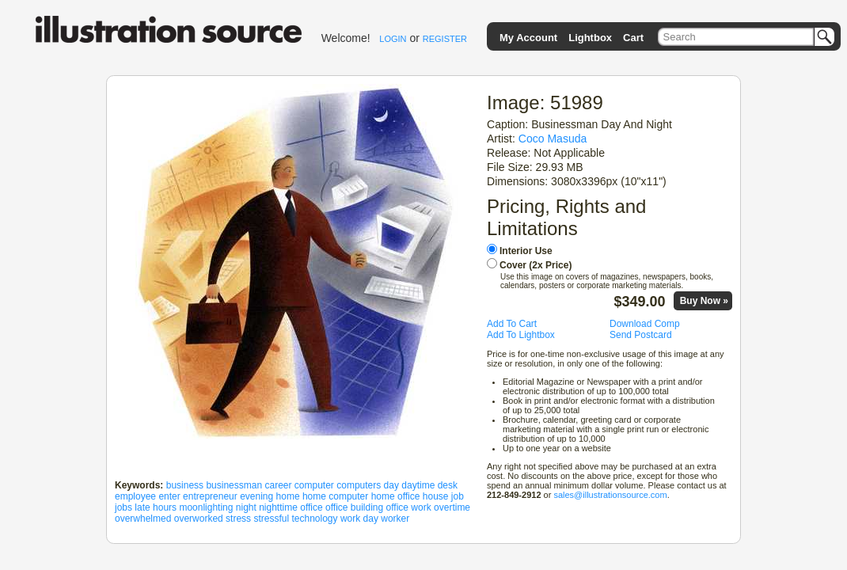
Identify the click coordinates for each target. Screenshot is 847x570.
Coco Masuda (552, 138)
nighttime (278, 507)
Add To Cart (512, 323)
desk (448, 485)
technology (314, 518)
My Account (528, 38)
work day (359, 518)
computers (358, 485)
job (457, 496)
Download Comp (645, 323)
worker (395, 518)
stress (238, 518)
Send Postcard (641, 334)
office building (354, 507)
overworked (198, 518)
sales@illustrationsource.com (610, 495)
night (246, 507)
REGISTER (445, 39)
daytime (418, 485)
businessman (234, 485)
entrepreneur (210, 496)
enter (169, 496)
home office (395, 496)
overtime (452, 507)
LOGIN (392, 39)
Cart (633, 38)
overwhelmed (143, 518)
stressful (271, 518)
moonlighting (206, 507)
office (311, 507)
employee (135, 496)
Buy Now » (704, 300)
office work (408, 507)
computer (314, 485)
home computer (335, 496)
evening (256, 496)
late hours (156, 507)
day (391, 485)
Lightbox (590, 38)
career (277, 485)
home (288, 496)
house (436, 496)
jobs (123, 507)
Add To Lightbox (521, 334)
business (184, 485)
